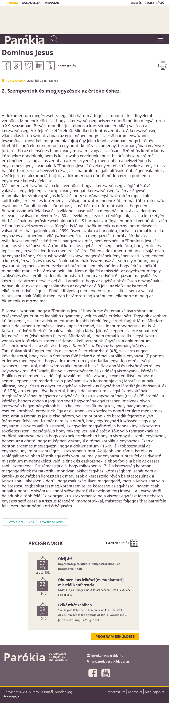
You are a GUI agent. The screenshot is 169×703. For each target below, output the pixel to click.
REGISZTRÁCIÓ (154, 3)
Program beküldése (115, 636)
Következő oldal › (52, 522)
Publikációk (15, 81)
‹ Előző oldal (14, 522)
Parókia (24, 40)
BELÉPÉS (136, 3)
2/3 (31, 522)
